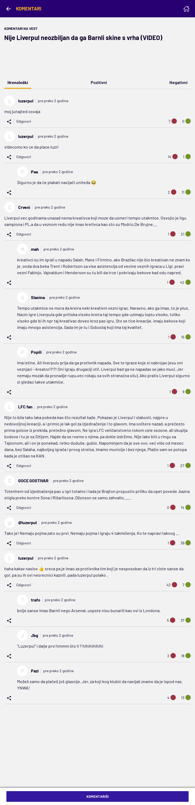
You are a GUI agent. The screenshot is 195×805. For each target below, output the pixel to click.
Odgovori (23, 121)
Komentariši (97, 796)
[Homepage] (186, 8)
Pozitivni (99, 82)
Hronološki (17, 82)
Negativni (178, 82)
